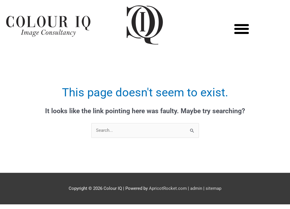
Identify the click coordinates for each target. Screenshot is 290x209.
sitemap (213, 188)
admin (196, 188)
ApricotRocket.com (168, 188)
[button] (242, 29)
